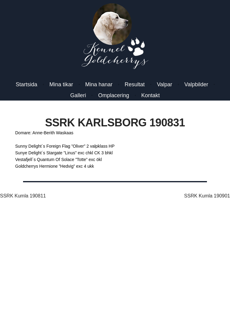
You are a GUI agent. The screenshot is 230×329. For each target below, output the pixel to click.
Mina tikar (61, 84)
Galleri (78, 95)
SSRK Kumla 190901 (207, 195)
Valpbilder (196, 84)
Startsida (26, 84)
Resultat (135, 84)
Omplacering (113, 95)
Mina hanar (99, 84)
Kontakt (150, 95)
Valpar (164, 84)
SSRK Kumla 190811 (23, 195)
